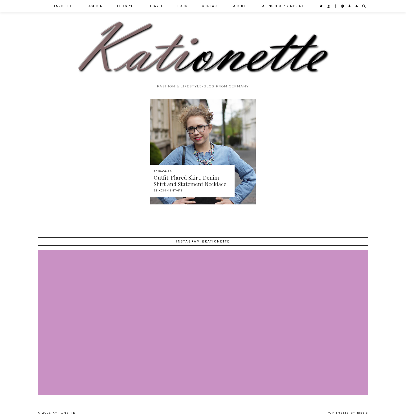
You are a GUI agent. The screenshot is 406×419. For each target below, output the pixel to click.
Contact (210, 6)
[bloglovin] (349, 6)
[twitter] (321, 6)
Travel (156, 6)
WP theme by (348, 412)
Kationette (64, 412)
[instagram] (328, 6)
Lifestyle (126, 6)
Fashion (95, 6)
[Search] (364, 6)
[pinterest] (342, 6)
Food (182, 6)
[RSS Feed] (356, 6)
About (239, 6)
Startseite (62, 6)
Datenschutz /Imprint (282, 6)
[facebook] (335, 6)
